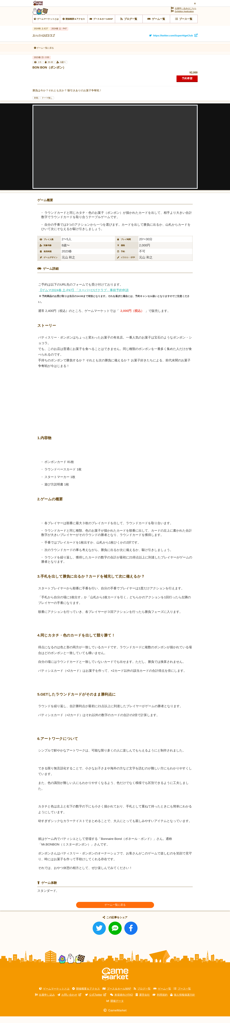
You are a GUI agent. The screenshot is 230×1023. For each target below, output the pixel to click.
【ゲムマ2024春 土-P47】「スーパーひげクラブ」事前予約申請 (84, 296)
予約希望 (187, 85)
